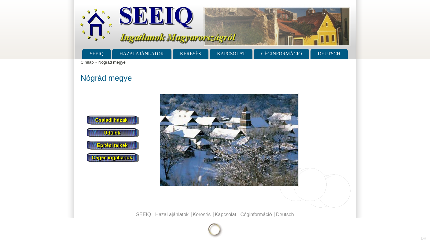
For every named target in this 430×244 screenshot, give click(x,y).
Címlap (87, 62)
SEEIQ (96, 53)
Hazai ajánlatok (141, 53)
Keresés (190, 53)
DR (423, 238)
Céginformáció (281, 53)
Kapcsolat (231, 53)
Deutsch (329, 53)
